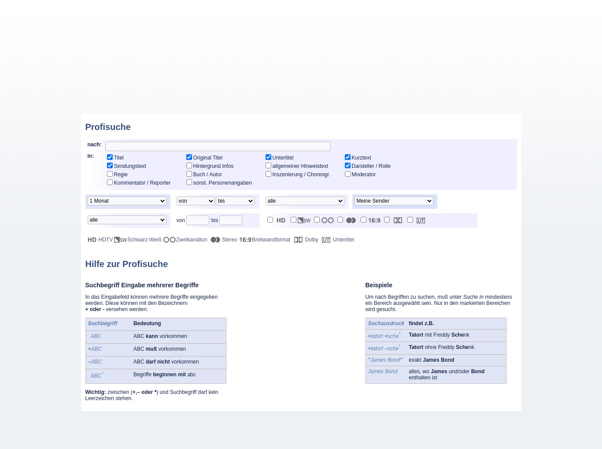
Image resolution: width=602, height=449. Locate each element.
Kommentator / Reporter (142, 183)
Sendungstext (130, 166)
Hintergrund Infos (213, 166)
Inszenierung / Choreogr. (301, 174)
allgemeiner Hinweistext (301, 166)
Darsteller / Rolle (371, 166)
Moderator (364, 174)
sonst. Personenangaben (222, 183)
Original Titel (208, 158)
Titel (119, 158)
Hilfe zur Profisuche (126, 264)
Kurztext (361, 158)
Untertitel (283, 158)
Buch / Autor (207, 174)
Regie (121, 174)
